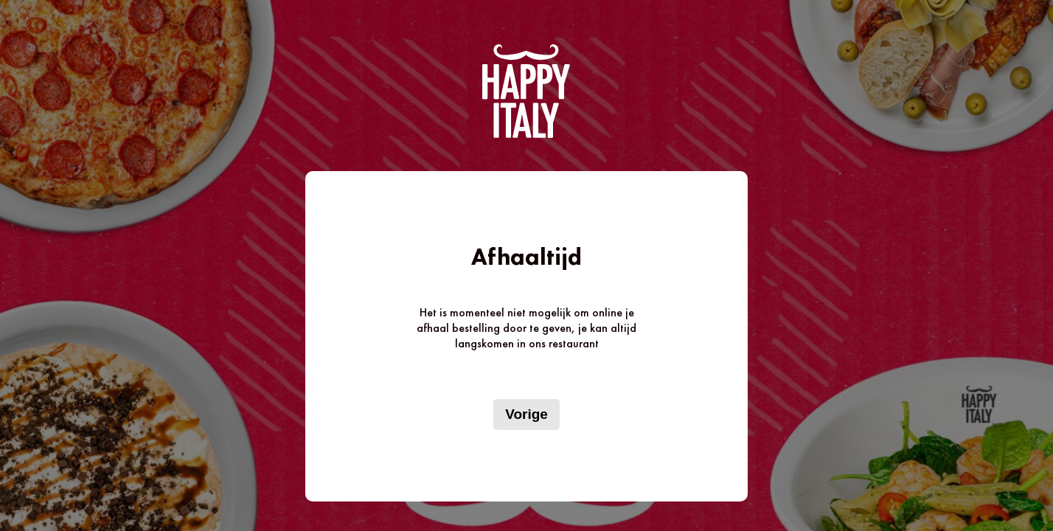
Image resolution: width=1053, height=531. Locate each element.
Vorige (526, 414)
